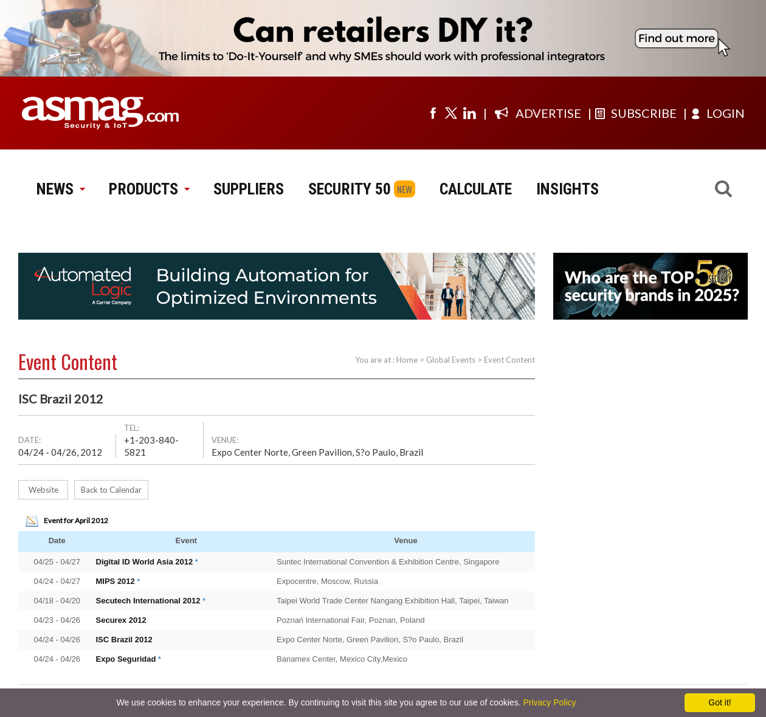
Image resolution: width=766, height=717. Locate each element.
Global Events (450, 360)
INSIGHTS (567, 189)
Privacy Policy (549, 702)
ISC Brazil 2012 (124, 639)
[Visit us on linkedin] (469, 113)
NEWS (60, 189)
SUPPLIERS (248, 189)
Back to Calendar (111, 490)
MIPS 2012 (115, 581)
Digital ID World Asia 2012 (144, 561)
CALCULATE (476, 189)
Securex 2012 (121, 620)
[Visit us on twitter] (451, 113)
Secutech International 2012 (148, 600)
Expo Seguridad (126, 659)
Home (407, 360)
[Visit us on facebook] (432, 113)
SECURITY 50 (349, 189)
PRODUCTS (149, 189)
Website (43, 490)
